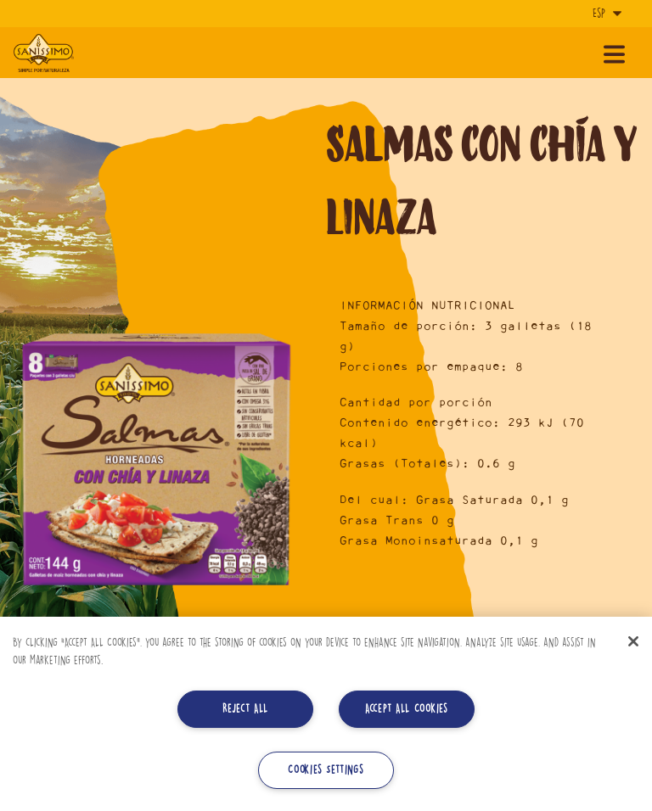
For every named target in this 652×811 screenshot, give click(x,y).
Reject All (245, 709)
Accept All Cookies (406, 709)
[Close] (633, 641)
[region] (326, 714)
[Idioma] (605, 13)
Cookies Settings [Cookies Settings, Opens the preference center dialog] (325, 770)
